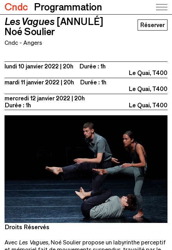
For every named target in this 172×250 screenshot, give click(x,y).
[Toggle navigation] (161, 7)
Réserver (152, 25)
